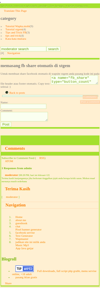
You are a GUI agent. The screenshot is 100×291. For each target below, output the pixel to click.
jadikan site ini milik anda (30, 245)
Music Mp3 (22, 248)
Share (8, 286)
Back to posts (17, 94)
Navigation (13, 53)
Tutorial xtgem (14, 29)
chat (17, 229)
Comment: (7, 112)
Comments (15, 151)
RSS (42, 161)
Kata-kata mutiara (15, 38)
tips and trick (12, 35)
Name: (4, 103)
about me (20, 223)
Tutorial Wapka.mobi (17, 26)
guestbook (21, 226)
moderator (11, 178)
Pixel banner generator (28, 232)
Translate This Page (15, 10)
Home (19, 220)
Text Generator (24, 238)
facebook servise (25, 235)
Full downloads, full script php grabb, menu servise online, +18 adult (54, 275)
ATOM (9, 164)
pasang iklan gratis (26, 280)
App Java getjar (24, 251)
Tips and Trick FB (15, 32)
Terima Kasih (17, 191)
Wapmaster (21, 242)
